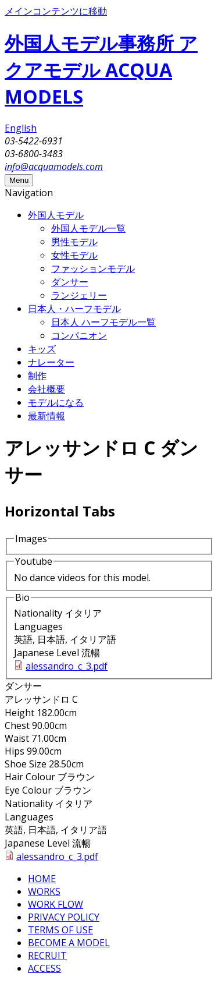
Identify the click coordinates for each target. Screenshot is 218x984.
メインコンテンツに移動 (56, 11)
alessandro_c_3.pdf (67, 666)
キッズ (42, 348)
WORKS (44, 891)
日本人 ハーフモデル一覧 (103, 322)
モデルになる (56, 402)
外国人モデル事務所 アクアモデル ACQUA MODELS (101, 69)
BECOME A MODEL (69, 942)
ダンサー (69, 281)
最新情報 (46, 415)
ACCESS (44, 968)
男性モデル (74, 241)
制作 (37, 375)
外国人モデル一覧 (88, 228)
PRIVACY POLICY (63, 917)
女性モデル (74, 255)
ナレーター (51, 362)
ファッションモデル (93, 268)
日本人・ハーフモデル (74, 308)
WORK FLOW (55, 904)
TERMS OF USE (60, 929)
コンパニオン (79, 335)
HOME (42, 878)
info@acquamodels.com (54, 166)
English (21, 128)
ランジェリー (79, 295)
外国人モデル (56, 214)
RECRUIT (47, 955)
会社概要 (46, 389)
